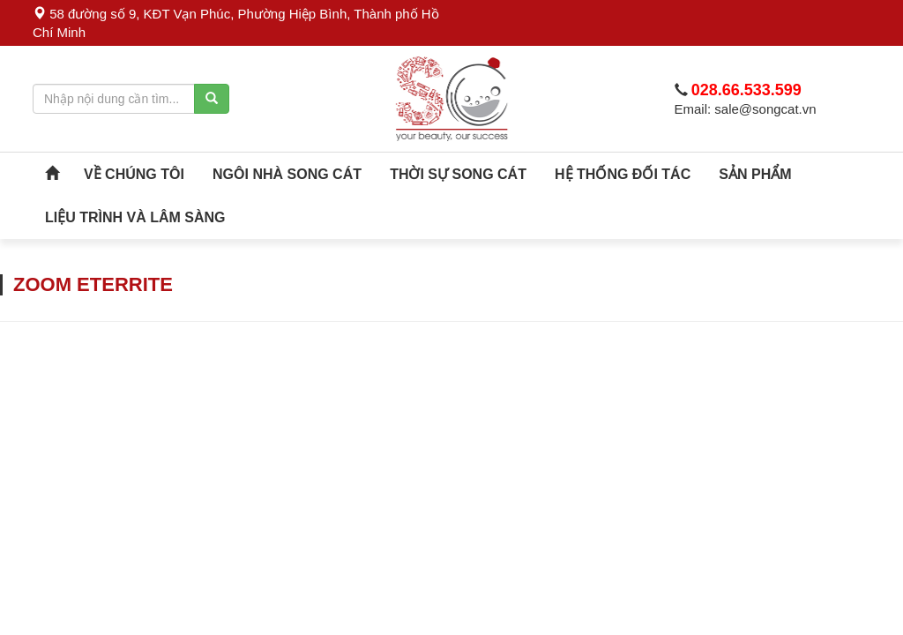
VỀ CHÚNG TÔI (134, 174)
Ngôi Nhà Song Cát (287, 174)
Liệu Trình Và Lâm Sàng (135, 217)
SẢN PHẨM (755, 174)
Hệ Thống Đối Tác (622, 174)
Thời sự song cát (458, 174)
